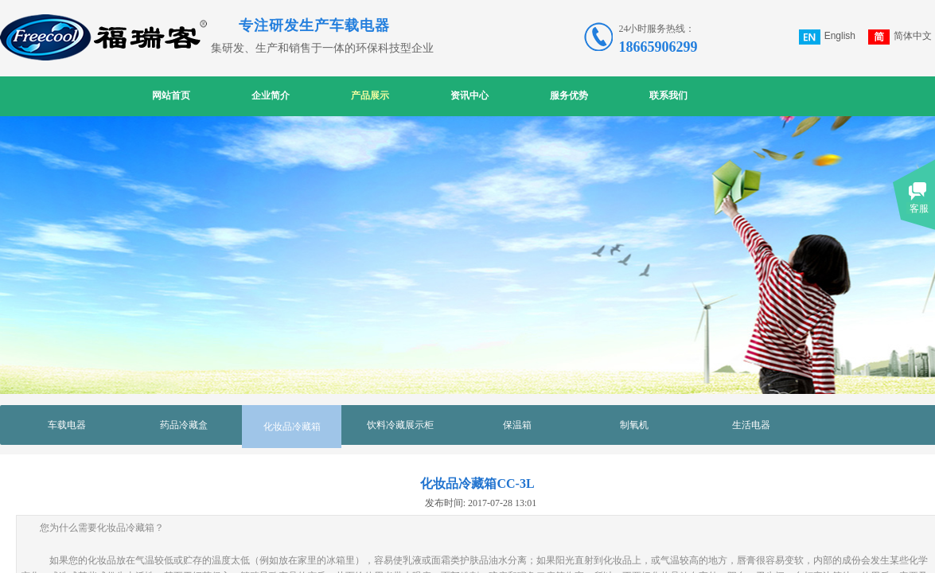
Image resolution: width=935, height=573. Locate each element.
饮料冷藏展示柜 (400, 425)
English (827, 37)
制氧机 (634, 425)
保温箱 (517, 425)
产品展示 (370, 95)
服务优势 (569, 95)
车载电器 (67, 425)
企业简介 (270, 95)
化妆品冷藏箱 (292, 426)
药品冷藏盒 (184, 425)
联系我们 (668, 95)
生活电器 (751, 425)
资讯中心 (469, 95)
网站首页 (171, 95)
